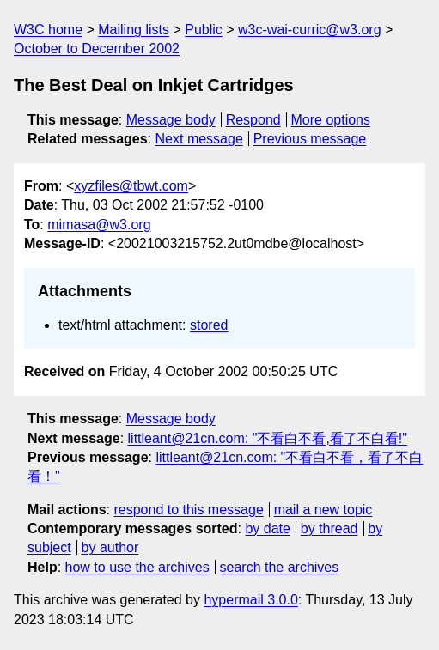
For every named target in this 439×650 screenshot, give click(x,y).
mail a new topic (323, 509)
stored (209, 325)
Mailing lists (133, 29)
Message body (171, 119)
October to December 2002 (97, 48)
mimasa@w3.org (98, 224)
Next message (199, 138)
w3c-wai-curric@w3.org (309, 29)
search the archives (279, 567)
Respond (253, 119)
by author (110, 547)
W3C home (48, 29)
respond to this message (188, 509)
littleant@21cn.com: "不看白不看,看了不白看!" (267, 438)
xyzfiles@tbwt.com (131, 186)
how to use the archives (137, 567)
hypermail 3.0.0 (250, 599)
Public (204, 29)
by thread (329, 528)
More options (331, 119)
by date (267, 528)
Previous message (310, 138)
